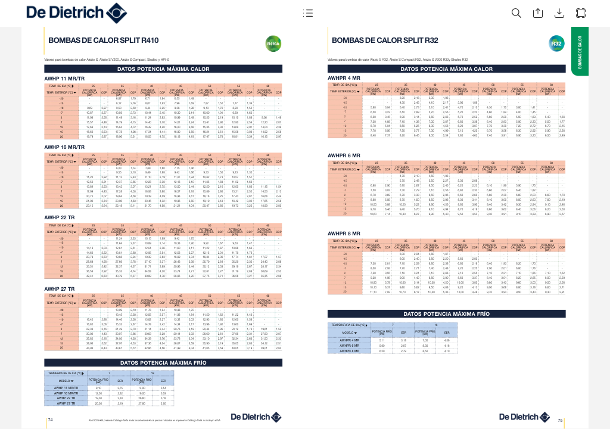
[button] (307, 13)
